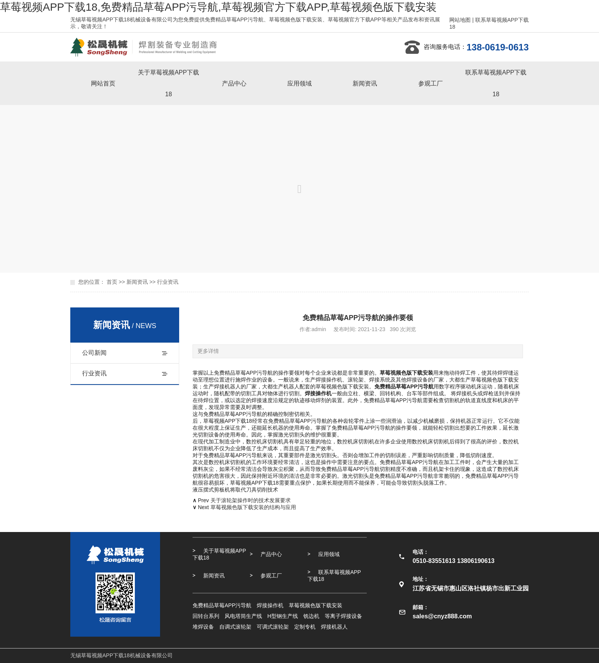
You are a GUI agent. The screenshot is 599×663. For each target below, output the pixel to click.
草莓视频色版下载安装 (315, 605)
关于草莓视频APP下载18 (168, 83)
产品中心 (234, 83)
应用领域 (299, 83)
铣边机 (311, 616)
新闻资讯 (365, 83)
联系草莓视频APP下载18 (495, 83)
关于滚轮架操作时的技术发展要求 (250, 500)
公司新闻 (94, 352)
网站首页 (103, 83)
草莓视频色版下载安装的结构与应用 (253, 507)
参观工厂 (430, 83)
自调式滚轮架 (235, 627)
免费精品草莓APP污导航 (222, 605)
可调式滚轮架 (273, 627)
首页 (112, 282)
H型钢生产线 (282, 616)
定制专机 (305, 627)
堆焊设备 (203, 627)
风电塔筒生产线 (243, 616)
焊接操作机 (270, 605)
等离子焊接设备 (343, 616)
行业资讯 (167, 282)
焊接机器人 (334, 627)
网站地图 (460, 20)
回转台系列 (206, 616)
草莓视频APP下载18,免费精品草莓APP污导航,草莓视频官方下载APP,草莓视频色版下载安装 (218, 7)
